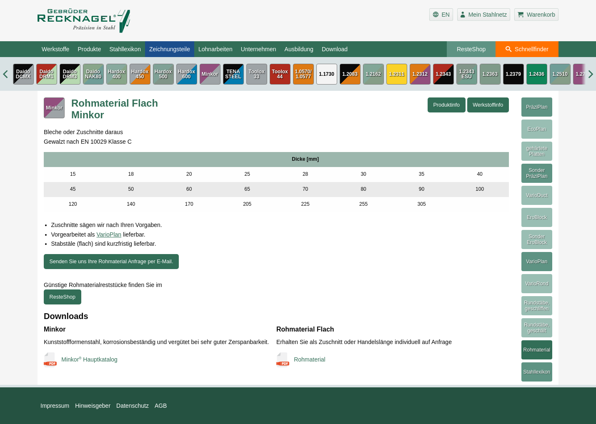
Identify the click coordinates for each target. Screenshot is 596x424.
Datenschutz (132, 405)
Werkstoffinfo (488, 105)
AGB (161, 405)
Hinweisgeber (92, 405)
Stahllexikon (125, 49)
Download (335, 49)
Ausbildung (299, 49)
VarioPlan (108, 234)
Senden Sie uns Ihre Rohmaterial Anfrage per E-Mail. (111, 261)
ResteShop (471, 49)
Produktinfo (446, 105)
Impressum (54, 405)
